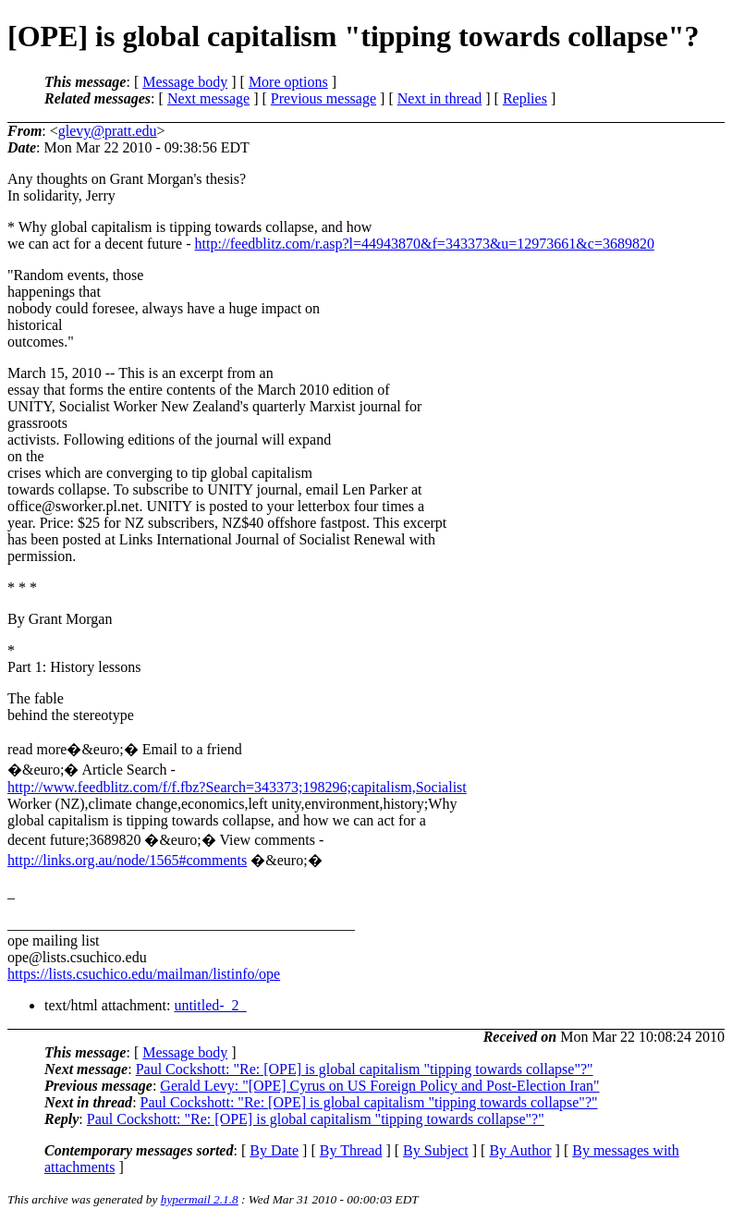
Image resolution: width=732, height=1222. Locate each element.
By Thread (351, 1150)
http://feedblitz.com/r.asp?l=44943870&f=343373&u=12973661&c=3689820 (424, 243)
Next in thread (439, 98)
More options (288, 82)
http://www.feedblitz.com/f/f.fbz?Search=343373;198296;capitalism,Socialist (237, 787)
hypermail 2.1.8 (199, 1199)
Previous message (323, 98)
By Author (520, 1150)
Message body (184, 82)
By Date (274, 1150)
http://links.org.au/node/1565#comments (127, 860)
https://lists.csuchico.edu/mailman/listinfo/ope (143, 974)
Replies (525, 98)
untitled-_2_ (210, 1005)
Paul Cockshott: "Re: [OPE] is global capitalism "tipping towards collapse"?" (364, 1069)
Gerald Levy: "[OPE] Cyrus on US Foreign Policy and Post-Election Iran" (379, 1086)
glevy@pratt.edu (107, 131)
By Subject (436, 1150)
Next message (208, 98)
